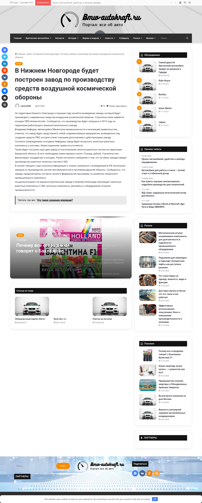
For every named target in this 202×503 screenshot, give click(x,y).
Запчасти (59, 38)
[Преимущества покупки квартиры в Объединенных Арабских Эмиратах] (147, 385)
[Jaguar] (147, 126)
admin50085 (26, 106)
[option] (71, 247)
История (72, 38)
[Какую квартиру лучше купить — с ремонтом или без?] (147, 370)
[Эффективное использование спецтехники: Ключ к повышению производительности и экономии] (147, 310)
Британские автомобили (37, 38)
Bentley (162, 94)
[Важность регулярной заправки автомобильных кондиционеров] (147, 414)
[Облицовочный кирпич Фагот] (32, 306)
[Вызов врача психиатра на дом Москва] (147, 400)
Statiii (29, 54)
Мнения (150, 38)
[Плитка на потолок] (110, 306)
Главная (17, 38)
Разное (136, 38)
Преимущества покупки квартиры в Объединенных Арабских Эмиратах (173, 384)
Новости (109, 38)
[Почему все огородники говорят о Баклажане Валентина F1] (147, 355)
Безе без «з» (60, 319)
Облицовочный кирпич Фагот (30, 319)
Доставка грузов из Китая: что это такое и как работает (172, 294)
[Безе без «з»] (71, 306)
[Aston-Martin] (147, 112)
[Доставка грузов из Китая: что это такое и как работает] (147, 295)
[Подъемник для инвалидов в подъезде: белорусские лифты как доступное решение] (147, 262)
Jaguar (162, 122)
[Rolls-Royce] (147, 85)
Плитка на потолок (102, 319)
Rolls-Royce (164, 80)
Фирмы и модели (91, 38)
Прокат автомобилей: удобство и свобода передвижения (79, 3)
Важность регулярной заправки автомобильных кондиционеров (172, 412)
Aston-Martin (165, 108)
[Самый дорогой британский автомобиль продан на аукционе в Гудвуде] (147, 67)
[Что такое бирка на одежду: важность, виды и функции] (147, 280)
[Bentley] (147, 99)
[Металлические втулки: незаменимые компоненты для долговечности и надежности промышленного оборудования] (147, 237)
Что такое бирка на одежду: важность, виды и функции (172, 279)
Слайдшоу (124, 38)
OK (155, 499)
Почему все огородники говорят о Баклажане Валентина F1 (42, 248)
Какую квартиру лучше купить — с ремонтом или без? (172, 369)
